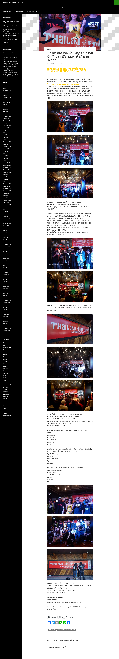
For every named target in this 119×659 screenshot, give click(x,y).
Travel (4, 380)
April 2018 (5, 239)
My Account (28, 7)
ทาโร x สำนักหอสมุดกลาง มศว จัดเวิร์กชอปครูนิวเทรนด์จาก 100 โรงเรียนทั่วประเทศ (10, 41)
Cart (12, 7)
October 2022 (6, 170)
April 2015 (5, 323)
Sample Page (37, 7)
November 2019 (7, 218)
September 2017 (7, 256)
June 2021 (5, 197)
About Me (5, 7)
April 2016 (5, 295)
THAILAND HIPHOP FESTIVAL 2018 (66, 629)
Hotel (4, 352)
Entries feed (6, 411)
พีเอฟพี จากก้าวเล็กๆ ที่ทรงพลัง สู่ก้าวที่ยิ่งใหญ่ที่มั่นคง (70, 639)
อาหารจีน (5, 391)
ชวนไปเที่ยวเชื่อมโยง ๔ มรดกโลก (70, 646)
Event (49, 49)
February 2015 (7, 328)
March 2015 (6, 326)
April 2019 (5, 230)
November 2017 (7, 251)
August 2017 (6, 258)
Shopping (5, 373)
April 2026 (5, 86)
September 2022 (7, 172)
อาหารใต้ (5, 396)
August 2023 (6, 149)
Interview (5, 354)
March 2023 (6, 160)
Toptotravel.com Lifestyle (13, 2)
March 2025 (6, 114)
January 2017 (6, 274)
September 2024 (7, 125)
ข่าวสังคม (5, 387)
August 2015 (6, 314)
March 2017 (6, 270)
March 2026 (6, 88)
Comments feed (7, 413)
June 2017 (5, 263)
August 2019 (6, 225)
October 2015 (6, 309)
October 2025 (6, 100)
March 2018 (6, 242)
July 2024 (5, 130)
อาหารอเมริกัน (6, 394)
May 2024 (5, 135)
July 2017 (5, 260)
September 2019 (7, 223)
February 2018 (7, 244)
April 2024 (5, 137)
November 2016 (7, 279)
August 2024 (6, 128)
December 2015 (7, 305)
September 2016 (7, 284)
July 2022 (5, 174)
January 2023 (6, 163)
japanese (5, 359)
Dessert (5, 343)
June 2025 (5, 107)
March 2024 (6, 139)
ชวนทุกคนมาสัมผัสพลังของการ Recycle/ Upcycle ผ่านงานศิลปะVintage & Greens (11, 35)
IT (3, 357)
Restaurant (6, 368)
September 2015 (7, 312)
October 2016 (6, 281)
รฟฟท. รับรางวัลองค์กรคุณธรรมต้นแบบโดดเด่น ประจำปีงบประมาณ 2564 (20, 11)
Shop (45, 7)
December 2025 (7, 95)
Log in (4, 408)
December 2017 (7, 249)
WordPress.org (7, 415)
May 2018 (5, 237)
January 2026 (6, 93)
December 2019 (7, 216)
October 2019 (6, 221)
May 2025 (5, 109)
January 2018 (6, 246)
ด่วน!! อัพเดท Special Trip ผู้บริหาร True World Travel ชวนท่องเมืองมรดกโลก (68, 7)
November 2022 (7, 167)
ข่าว (4, 382)
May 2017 (5, 265)
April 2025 (5, 111)
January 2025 (6, 118)
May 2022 (5, 179)
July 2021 (5, 195)
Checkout (19, 7)
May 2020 (5, 211)
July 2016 (5, 288)
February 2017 (7, 272)
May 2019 (5, 228)
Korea (4, 364)
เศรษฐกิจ (5, 398)
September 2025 (7, 102)
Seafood (5, 370)
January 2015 (6, 330)
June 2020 (5, 209)
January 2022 (6, 186)
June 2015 (5, 319)
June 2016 (5, 291)
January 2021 (6, 202)
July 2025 (5, 104)
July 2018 (5, 232)
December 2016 (7, 277)
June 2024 (5, 132)
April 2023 (5, 158)
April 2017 (5, 267)
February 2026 (7, 90)
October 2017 (6, 253)
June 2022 (5, 176)
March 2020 (6, 214)
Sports (4, 375)
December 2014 (7, 333)
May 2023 (5, 156)
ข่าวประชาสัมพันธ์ (7, 384)
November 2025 (7, 97)
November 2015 (7, 307)
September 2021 (7, 190)
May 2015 (5, 321)
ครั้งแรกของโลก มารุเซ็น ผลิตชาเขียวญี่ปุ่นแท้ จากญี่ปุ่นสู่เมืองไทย (10, 74)
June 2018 (5, 235)
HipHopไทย (52, 629)
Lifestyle (5, 366)
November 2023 (7, 146)
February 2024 (7, 142)
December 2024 (7, 121)
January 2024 (6, 144)
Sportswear (6, 377)
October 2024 (6, 123)
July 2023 (5, 151)
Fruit (4, 350)
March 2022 (6, 181)
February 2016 (7, 300)
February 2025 (7, 116)
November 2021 (7, 188)
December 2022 (7, 165)
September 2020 (7, 207)
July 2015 (5, 316)
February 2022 (7, 183)
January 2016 (6, 302)
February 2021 (7, 200)
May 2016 (5, 293)
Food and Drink (7, 347)
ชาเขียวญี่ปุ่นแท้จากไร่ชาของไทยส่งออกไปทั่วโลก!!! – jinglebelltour (10, 70)
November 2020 (7, 204)
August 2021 (6, 193)
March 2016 (6, 298)
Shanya (60, 63)
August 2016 (6, 286)
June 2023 (5, 153)
